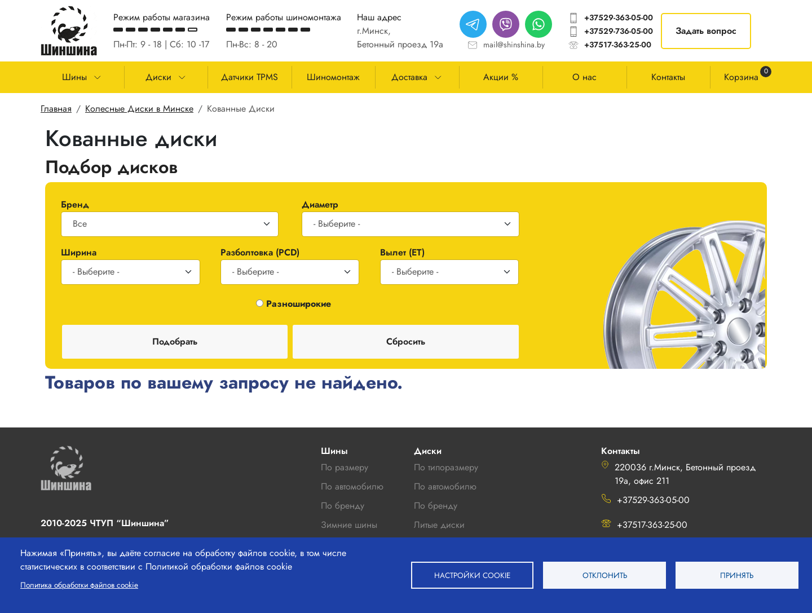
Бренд (75, 204)
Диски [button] (158, 76)
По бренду (435, 505)
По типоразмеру (446, 467)
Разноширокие (298, 303)
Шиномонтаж (333, 76)
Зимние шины (349, 524)
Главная (56, 108)
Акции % (500, 76)
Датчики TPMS (249, 76)
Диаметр (320, 204)
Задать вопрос (706, 30)
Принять (736, 575)
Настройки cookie (472, 575)
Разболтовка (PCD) (259, 252)
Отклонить (604, 575)
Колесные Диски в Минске (139, 108)
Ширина (78, 252)
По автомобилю (352, 486)
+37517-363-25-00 (617, 44)
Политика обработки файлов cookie (79, 584)
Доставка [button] (409, 76)
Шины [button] (74, 76)
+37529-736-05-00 (618, 31)
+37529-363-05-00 (618, 17)
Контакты (668, 76)
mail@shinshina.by (514, 44)
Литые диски (439, 524)
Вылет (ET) (402, 252)
